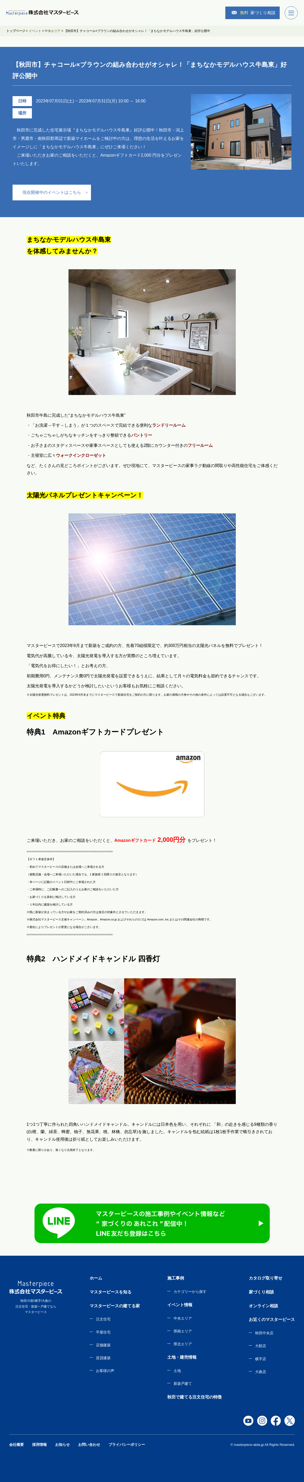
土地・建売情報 (182, 1357)
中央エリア (183, 1318)
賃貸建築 (103, 1358)
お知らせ (62, 1444)
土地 (177, 1371)
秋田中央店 (264, 1333)
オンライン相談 (263, 1306)
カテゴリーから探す (190, 1291)
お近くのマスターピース (272, 1319)
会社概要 (16, 1444)
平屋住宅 (103, 1332)
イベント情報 (179, 1305)
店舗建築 (103, 1345)
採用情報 (39, 1444)
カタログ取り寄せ (265, 1278)
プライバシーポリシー (126, 1444)
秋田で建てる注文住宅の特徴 (194, 1397)
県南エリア (183, 1331)
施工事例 (175, 1278)
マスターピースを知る (110, 1292)
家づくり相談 (254, 12)
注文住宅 (103, 1319)
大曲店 (260, 1372)
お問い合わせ (89, 1444)
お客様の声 (105, 1371)
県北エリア (183, 1344)
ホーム (96, 1278)
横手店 (260, 1359)
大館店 (260, 1346)
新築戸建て (183, 1383)
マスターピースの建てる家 (115, 1306)
